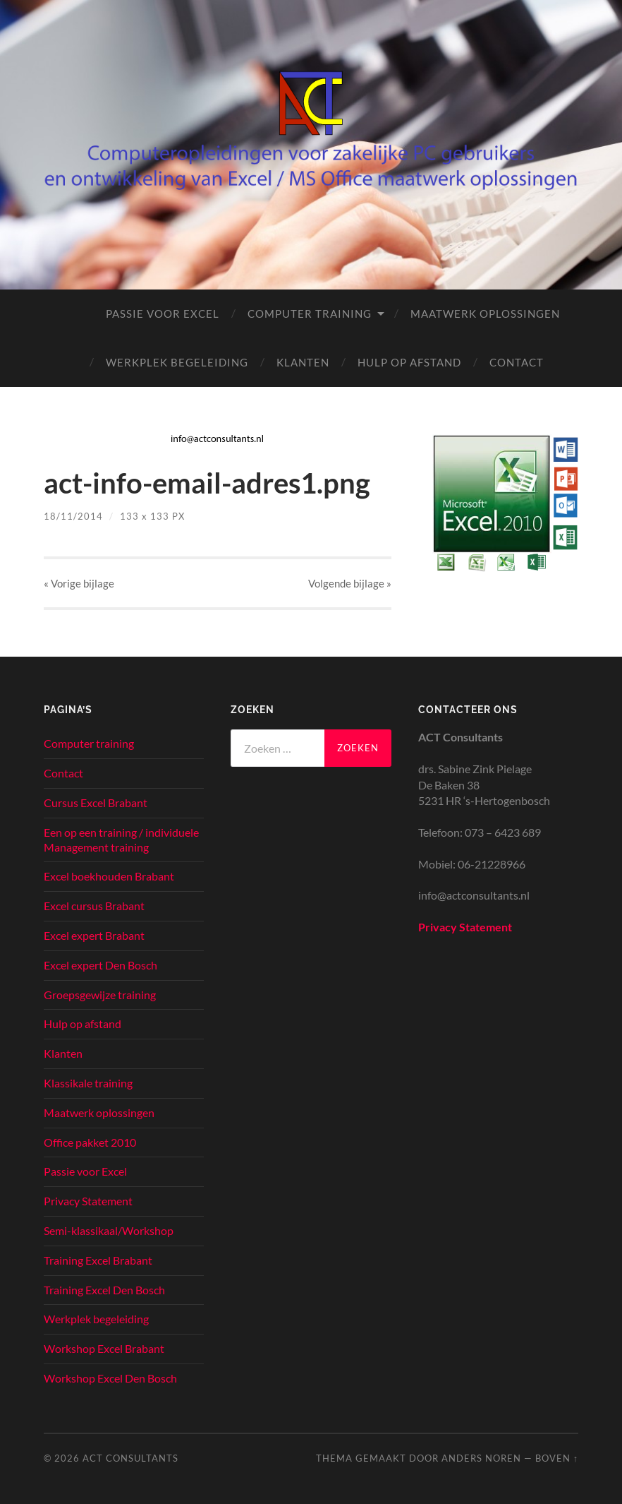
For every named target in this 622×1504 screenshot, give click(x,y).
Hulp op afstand (409, 362)
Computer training (310, 313)
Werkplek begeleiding (177, 362)
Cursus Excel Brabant (95, 802)
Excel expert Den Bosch (100, 965)
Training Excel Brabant (98, 1260)
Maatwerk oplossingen (485, 313)
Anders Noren (481, 1458)
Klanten (302, 362)
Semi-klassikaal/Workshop (108, 1230)
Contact (516, 362)
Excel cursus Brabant (94, 905)
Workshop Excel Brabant (104, 1348)
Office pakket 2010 (90, 1142)
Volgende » (349, 583)
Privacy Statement (88, 1200)
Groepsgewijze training (100, 994)
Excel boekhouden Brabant (109, 876)
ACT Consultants (130, 1458)
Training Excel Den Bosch (104, 1289)
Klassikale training (88, 1083)
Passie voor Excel (162, 313)
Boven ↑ (556, 1458)
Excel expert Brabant (94, 935)
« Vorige (79, 583)
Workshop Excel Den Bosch (110, 1378)
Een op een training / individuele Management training (121, 839)
